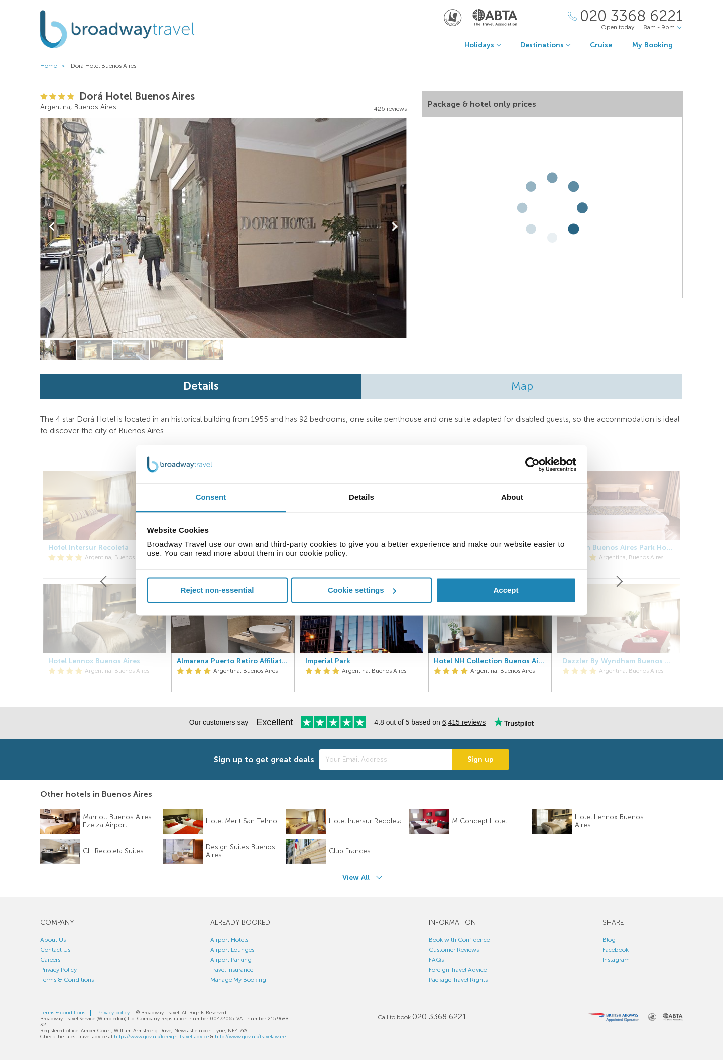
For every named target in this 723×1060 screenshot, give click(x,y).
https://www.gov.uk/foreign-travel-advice (161, 1037)
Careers (50, 959)
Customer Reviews (454, 949)
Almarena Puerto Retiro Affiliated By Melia (233, 661)
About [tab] (512, 497)
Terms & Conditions (67, 979)
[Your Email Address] (385, 759)
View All (356, 877)
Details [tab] (361, 497)
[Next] (618, 581)
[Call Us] (625, 16)
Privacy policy (113, 1013)
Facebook (615, 949)
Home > (54, 65)
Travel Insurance (231, 969)
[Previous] (104, 581)
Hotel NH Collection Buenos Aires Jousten (490, 661)
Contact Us (55, 949)
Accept (505, 590)
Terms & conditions (62, 1013)
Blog (609, 939)
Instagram (616, 959)
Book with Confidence (459, 939)
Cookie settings (362, 590)
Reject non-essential (217, 590)
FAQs (436, 959)
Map (522, 386)
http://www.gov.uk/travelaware (250, 1037)
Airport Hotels (229, 939)
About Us (53, 939)
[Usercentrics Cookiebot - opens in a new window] (532, 464)
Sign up (480, 759)
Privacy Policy (58, 969)
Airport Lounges (232, 949)
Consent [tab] (211, 497)
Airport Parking (231, 959)
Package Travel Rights (458, 979)
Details (201, 386)
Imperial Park (327, 661)
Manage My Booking (238, 979)
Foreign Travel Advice (458, 969)
